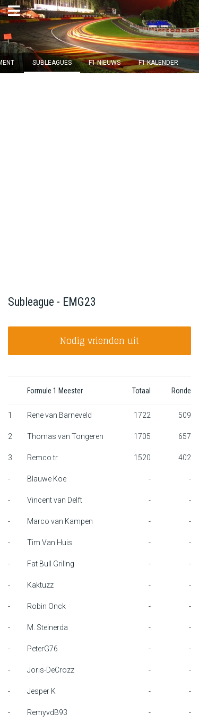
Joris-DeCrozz (50, 670)
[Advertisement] (99, 178)
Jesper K (41, 691)
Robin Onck (46, 606)
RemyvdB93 (47, 712)
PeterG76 (42, 648)
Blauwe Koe (46, 479)
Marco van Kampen (60, 521)
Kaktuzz (40, 585)
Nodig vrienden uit (99, 340)
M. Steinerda (47, 627)
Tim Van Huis (49, 542)
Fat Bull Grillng (50, 564)
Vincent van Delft (54, 500)
